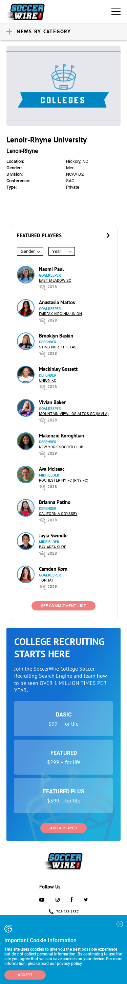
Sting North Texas (58, 347)
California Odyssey (58, 514)
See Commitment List (63, 606)
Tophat (46, 580)
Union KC (47, 380)
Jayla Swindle (53, 535)
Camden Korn (53, 569)
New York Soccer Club (61, 447)
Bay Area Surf (52, 547)
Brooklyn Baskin (56, 335)
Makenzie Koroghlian (61, 435)
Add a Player (63, 828)
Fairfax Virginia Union (60, 314)
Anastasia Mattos (57, 302)
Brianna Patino (54, 502)
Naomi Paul (51, 269)
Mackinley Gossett (58, 369)
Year (56, 251)
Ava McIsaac (52, 469)
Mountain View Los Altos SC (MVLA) (74, 414)
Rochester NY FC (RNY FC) (63, 480)
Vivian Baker (52, 402)
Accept (25, 975)
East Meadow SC (55, 280)
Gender (28, 251)
